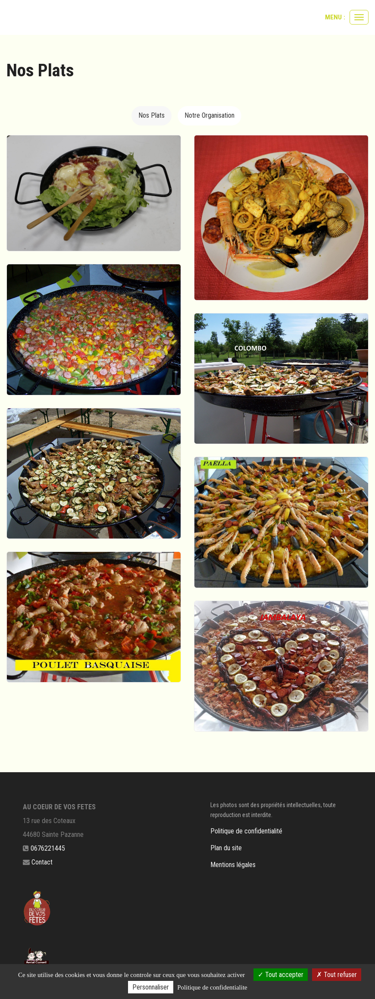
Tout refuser (336, 975)
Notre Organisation (209, 115)
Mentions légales (233, 865)
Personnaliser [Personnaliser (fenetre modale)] (150, 987)
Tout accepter (280, 975)
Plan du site (226, 848)
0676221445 (48, 848)
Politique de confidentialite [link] (212, 987)
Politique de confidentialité (246, 831)
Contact (42, 862)
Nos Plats (151, 115)
